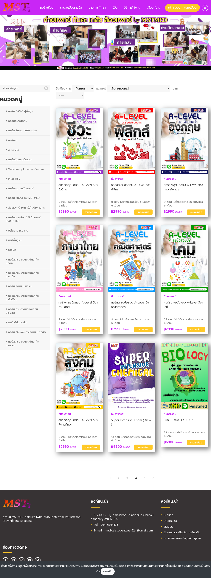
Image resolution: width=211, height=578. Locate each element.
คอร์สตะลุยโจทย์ (16, 121)
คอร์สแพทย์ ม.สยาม (19, 286)
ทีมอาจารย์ (64, 179)
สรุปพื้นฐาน (13, 240)
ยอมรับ (107, 571)
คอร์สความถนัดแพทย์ (19, 188)
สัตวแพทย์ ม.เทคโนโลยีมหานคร (25, 208)
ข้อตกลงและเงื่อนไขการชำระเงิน (180, 532)
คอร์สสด (12, 140)
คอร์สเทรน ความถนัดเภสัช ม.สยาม (22, 343)
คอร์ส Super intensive (21, 130)
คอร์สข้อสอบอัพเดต (19, 159)
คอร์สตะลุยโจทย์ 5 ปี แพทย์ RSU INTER (23, 219)
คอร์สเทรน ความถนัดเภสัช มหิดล (22, 261)
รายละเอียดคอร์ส (71, 7)
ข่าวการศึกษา (97, 7)
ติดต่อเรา (168, 527)
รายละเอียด (91, 212)
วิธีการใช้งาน (132, 7)
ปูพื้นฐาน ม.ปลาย (17, 231)
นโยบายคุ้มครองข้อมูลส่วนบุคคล (181, 538)
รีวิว (115, 7)
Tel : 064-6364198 (104, 525)
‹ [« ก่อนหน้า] (102, 478)
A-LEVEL (12, 150)
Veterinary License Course (25, 169)
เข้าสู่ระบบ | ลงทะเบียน (182, 7)
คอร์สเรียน (47, 7)
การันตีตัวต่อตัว (16, 322)
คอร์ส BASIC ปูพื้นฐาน (20, 111)
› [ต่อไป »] (161, 478)
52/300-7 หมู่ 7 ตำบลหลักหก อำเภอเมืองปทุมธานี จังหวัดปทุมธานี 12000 (122, 517)
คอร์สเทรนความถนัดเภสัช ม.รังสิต (22, 311)
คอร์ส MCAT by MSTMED (23, 198)
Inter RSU (13, 179)
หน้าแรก (167, 515)
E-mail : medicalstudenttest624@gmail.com (122, 530)
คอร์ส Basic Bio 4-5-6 (178, 420)
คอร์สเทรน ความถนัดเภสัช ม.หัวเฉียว (22, 298)
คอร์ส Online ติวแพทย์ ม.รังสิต (26, 332)
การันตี (11, 250)
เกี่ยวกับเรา (154, 7)
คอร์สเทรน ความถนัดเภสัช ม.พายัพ (22, 275)
